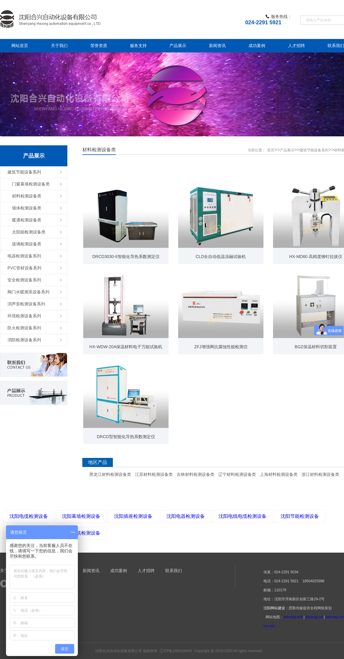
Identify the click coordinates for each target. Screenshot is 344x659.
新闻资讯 (91, 570)
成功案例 (118, 570)
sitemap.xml (293, 617)
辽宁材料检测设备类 (237, 474)
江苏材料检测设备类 (154, 474)
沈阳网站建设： (276, 608)
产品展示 (287, 150)
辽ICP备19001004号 (175, 651)
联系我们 (173, 570)
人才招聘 (146, 570)
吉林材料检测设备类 (195, 474)
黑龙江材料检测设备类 (110, 474)
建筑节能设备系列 (314, 150)
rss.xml (269, 626)
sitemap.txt (314, 617)
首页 (270, 150)
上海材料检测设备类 (279, 474)
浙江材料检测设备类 (320, 474)
